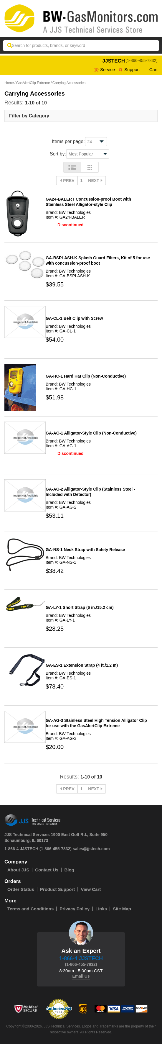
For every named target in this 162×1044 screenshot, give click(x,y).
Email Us (81, 976)
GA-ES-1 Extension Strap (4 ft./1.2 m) (82, 665)
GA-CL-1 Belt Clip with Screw (74, 318)
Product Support (57, 889)
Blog (69, 869)
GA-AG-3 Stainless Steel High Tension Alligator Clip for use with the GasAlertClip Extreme (96, 723)
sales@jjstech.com (91, 848)
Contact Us (46, 869)
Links (101, 908)
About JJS (18, 869)
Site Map (122, 908)
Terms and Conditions (30, 908)
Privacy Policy (74, 908)
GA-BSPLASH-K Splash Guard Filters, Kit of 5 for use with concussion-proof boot (98, 260)
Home (9, 83)
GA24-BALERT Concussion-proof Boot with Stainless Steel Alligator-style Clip (88, 202)
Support (129, 69)
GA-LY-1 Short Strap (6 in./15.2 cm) (80, 607)
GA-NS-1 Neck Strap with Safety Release (85, 549)
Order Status (20, 889)
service (104, 69)
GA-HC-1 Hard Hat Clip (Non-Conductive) (86, 376)
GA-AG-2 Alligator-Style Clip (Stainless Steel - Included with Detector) (90, 492)
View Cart (91, 889)
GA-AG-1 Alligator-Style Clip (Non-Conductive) (91, 433)
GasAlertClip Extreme (33, 83)
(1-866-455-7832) (141, 60)
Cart (150, 69)
